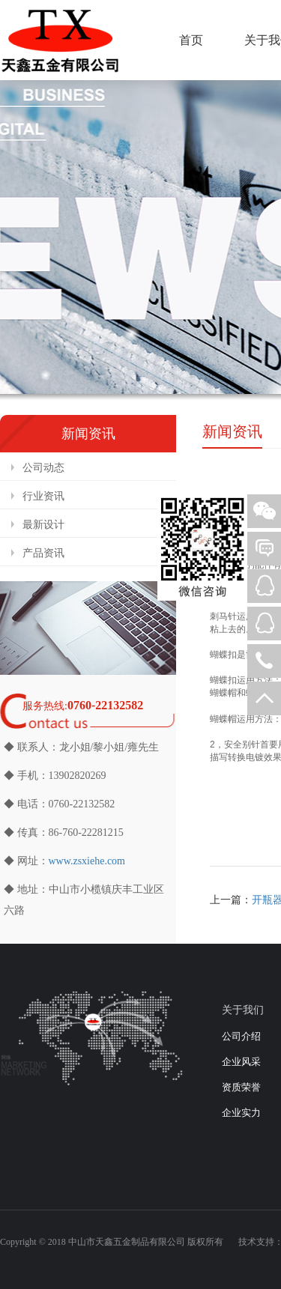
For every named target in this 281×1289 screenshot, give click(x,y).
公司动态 (43, 467)
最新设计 (43, 524)
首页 (191, 40)
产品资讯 (43, 553)
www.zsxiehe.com (87, 861)
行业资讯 (43, 496)
